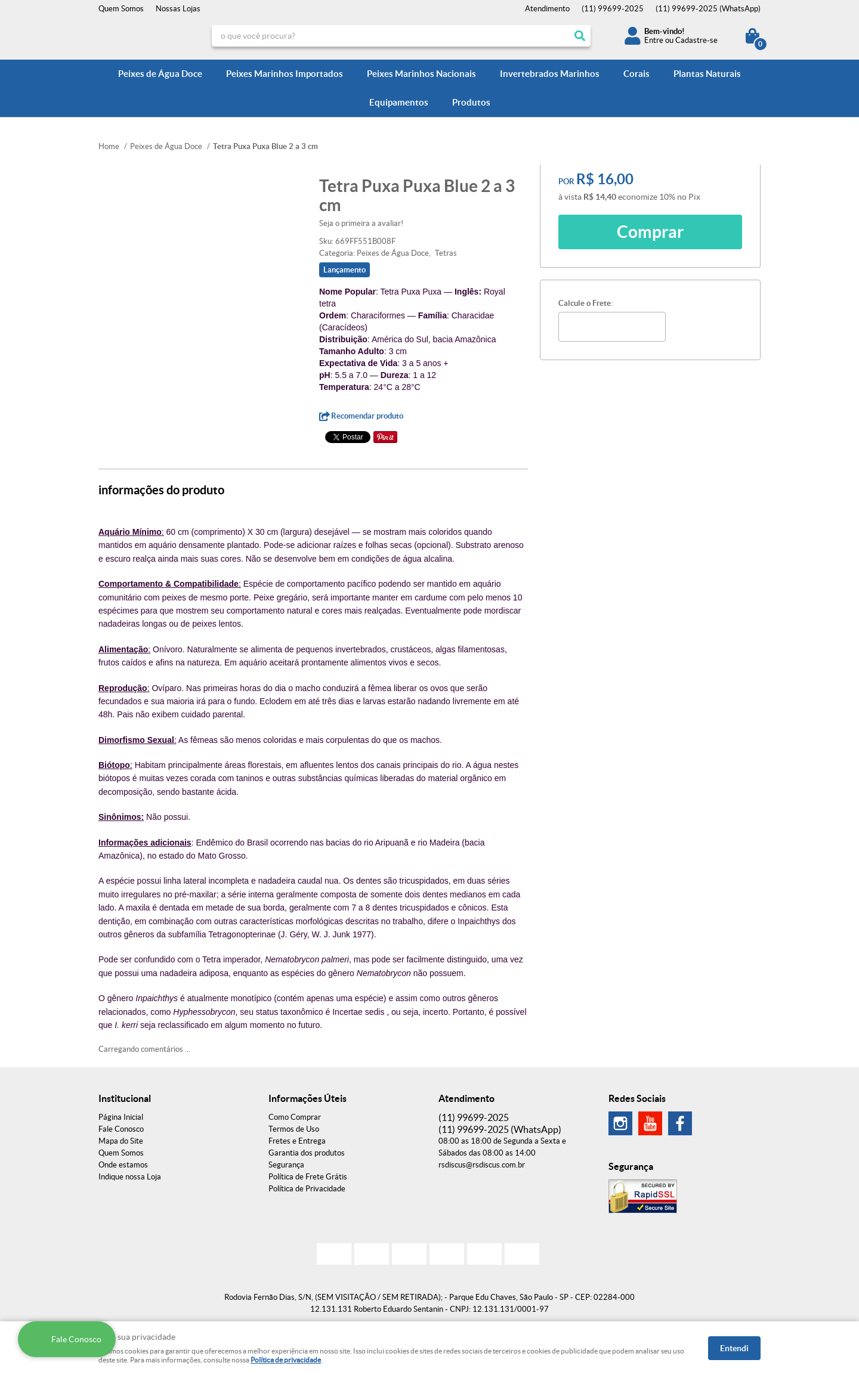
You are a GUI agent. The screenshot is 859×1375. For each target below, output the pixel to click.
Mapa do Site (120, 1140)
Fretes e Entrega (297, 1140)
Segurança (286, 1164)
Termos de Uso (293, 1129)
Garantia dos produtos (306, 1152)
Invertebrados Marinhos (550, 74)
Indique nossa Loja (129, 1176)
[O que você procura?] (580, 36)
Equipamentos (398, 102)
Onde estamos (123, 1164)
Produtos (471, 102)
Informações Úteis (307, 1098)
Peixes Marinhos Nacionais (421, 74)
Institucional (124, 1098)
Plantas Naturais (707, 74)
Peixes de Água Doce (160, 74)
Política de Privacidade (306, 1188)
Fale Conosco (121, 1129)
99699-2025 (613, 8)
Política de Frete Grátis (307, 1176)
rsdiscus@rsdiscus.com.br (481, 1164)
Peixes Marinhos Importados (284, 74)
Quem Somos (121, 8)
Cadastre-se (696, 40)
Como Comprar (294, 1117)
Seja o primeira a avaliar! (361, 223)
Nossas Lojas (178, 8)
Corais (636, 74)
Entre (653, 40)
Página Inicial (120, 1117)
